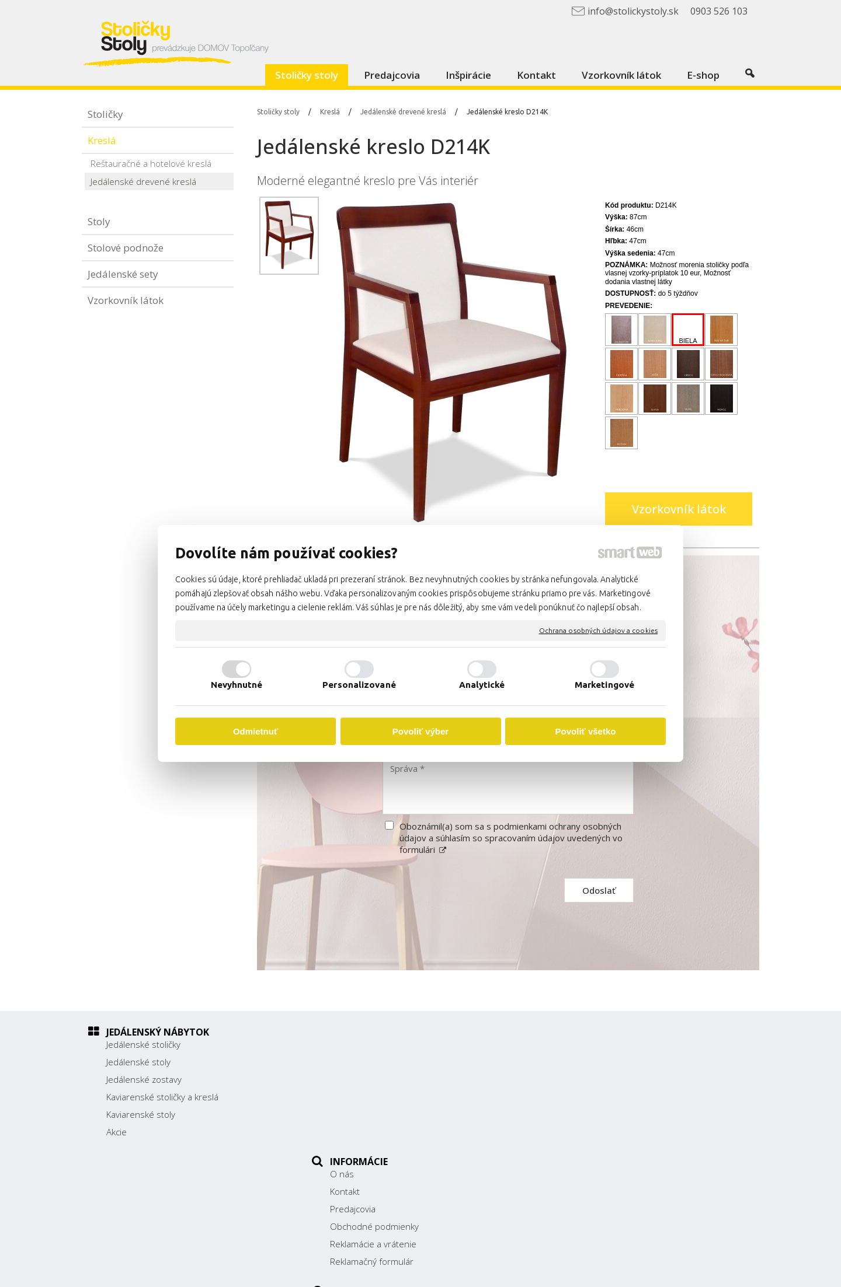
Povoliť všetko (585, 731)
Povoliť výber (420, 731)
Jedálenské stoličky (143, 1044)
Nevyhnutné (237, 685)
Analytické (482, 685)
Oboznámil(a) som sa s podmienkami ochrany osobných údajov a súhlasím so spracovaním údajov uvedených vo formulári (511, 837)
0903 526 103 (591, 1108)
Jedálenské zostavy (144, 1079)
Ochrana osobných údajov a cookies (598, 630)
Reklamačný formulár (378, 1132)
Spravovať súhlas (648, 1270)
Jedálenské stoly (138, 1062)
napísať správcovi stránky (448, 1270)
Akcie (116, 1132)
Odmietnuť (255, 731)
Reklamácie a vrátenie (379, 1114)
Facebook (581, 1137)
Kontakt (351, 1062)
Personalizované (359, 685)
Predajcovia (359, 1079)
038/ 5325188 (591, 1095)
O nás (348, 1044)
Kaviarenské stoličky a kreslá (162, 1097)
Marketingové (604, 685)
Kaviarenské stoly (140, 1114)
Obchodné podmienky (380, 1097)
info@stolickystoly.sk (603, 1121)
